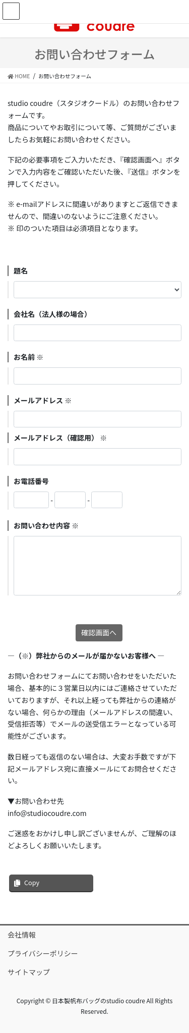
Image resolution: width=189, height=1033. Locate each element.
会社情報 (22, 935)
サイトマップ (29, 972)
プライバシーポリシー (43, 953)
